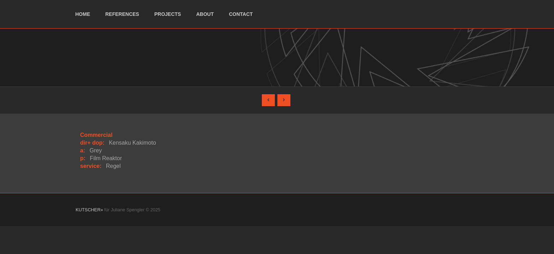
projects (167, 14)
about (205, 14)
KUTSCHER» (89, 209)
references (122, 14)
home (82, 14)
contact (241, 14)
